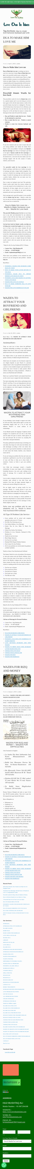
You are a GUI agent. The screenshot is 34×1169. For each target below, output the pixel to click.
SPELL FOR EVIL (7, 973)
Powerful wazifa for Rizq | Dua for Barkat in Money (15, 894)
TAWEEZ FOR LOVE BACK (12, 650)
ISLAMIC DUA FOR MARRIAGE (11, 1008)
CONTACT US (6, 984)
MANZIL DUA (6, 937)
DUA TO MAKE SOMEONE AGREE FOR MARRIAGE (16, 1036)
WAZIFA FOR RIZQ (10, 654)
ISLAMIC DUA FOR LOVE (10, 1005)
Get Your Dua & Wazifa (10, 1138)
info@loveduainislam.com (12, 1117)
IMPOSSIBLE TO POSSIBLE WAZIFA (12, 961)
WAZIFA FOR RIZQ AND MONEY (14, 876)
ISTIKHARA (6, 923)
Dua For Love (6, 1043)
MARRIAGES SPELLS (8, 968)
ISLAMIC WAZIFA (8, 928)
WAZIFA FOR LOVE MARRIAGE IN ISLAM (17, 288)
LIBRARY (5, 940)
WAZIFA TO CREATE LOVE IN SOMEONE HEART (16, 1029)
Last (19, 1134)
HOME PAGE (6, 930)
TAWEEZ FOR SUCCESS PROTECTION (13, 1019)
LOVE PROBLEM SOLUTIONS (11, 991)
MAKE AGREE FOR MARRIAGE (11, 933)
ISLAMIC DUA (7, 947)
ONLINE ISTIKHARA (8, 998)
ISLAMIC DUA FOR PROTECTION (12, 1012)
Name (5, 1129)
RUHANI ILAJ (6, 977)
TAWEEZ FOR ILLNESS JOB (10, 1022)
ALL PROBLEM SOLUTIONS (10, 996)
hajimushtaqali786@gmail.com (14, 1122)
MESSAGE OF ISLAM (8, 942)
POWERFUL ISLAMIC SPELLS (11, 965)
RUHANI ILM (6, 975)
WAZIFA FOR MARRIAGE (12, 656)
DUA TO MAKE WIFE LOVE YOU (11, 1038)
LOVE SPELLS (7, 944)
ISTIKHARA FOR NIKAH (9, 1001)
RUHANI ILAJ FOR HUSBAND (11, 982)
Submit (6, 1161)
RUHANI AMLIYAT (8, 980)
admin (18, 63)
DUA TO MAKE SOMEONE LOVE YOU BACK (15, 908)
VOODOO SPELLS (8, 970)
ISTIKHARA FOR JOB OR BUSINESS (12, 949)
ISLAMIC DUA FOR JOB (9, 1010)
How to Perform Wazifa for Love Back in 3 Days (14, 897)
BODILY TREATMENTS (9, 987)
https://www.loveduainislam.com (14, 1112)
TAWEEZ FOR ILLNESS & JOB (13, 652)
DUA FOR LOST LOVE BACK (10, 1034)
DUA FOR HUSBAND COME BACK (15, 633)
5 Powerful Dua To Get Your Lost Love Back (13, 899)
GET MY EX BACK (8, 994)
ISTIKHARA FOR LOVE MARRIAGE (12, 926)
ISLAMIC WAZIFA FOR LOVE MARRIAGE (14, 1026)
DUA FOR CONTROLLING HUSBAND (13, 910)
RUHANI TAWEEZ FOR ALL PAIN (11, 1017)
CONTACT (5, 1041)
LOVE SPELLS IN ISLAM (9, 935)
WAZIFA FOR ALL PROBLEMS (11, 963)
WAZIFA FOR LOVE (8, 954)
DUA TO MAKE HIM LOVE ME (11, 901)
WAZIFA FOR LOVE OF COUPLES (14, 282)
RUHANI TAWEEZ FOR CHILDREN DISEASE (14, 1015)
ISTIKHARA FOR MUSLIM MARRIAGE (13, 951)
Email (5, 1145)
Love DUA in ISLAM (10, 1052)
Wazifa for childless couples (9, 1003)
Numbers (5, 1153)
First (4, 1134)
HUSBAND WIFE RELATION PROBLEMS (13, 989)
